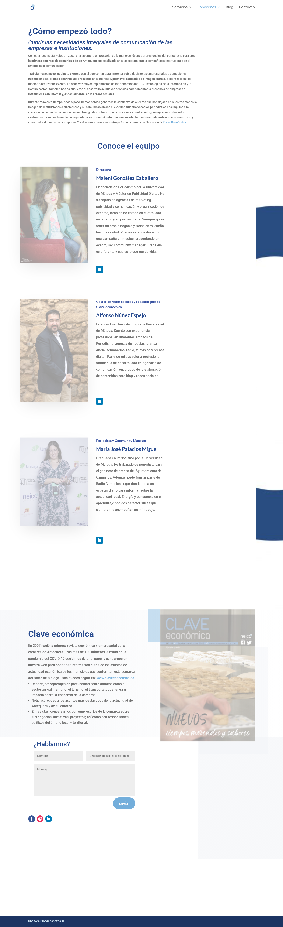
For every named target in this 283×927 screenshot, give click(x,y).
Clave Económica (174, 122)
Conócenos (206, 7)
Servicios (180, 7)
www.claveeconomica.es (115, 678)
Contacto (247, 7)
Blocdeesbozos (50, 921)
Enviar (124, 803)
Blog (229, 7)
